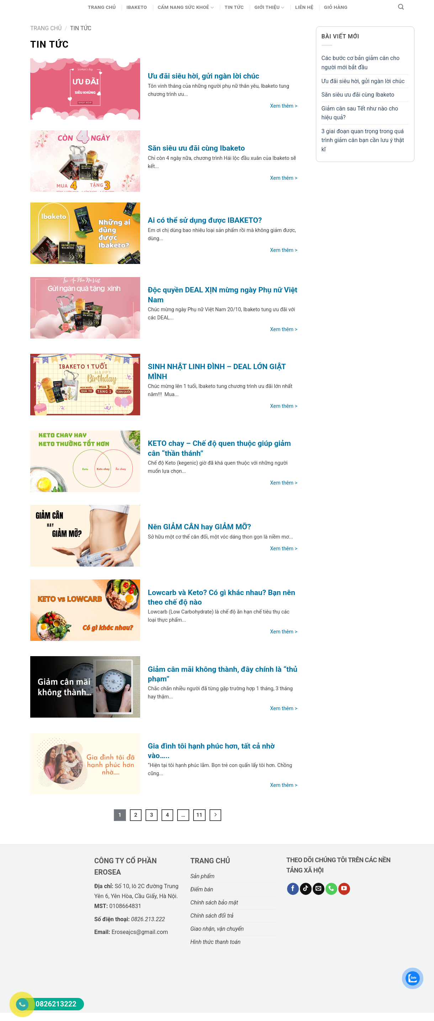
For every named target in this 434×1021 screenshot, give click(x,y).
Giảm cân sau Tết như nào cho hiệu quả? (360, 113)
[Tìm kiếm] (401, 7)
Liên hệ (304, 7)
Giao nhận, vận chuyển (217, 928)
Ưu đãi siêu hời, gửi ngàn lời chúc (363, 81)
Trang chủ (102, 7)
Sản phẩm (202, 876)
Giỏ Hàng (336, 7)
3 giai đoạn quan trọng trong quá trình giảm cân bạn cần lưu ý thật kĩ (363, 140)
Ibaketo (136, 7)
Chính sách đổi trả (211, 915)
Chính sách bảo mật (214, 902)
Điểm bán (201, 889)
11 (199, 815)
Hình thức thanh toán (215, 942)
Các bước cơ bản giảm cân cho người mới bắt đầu (361, 63)
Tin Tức (234, 7)
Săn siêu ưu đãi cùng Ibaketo (358, 94)
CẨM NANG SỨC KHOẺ (186, 7)
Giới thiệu (269, 7)
